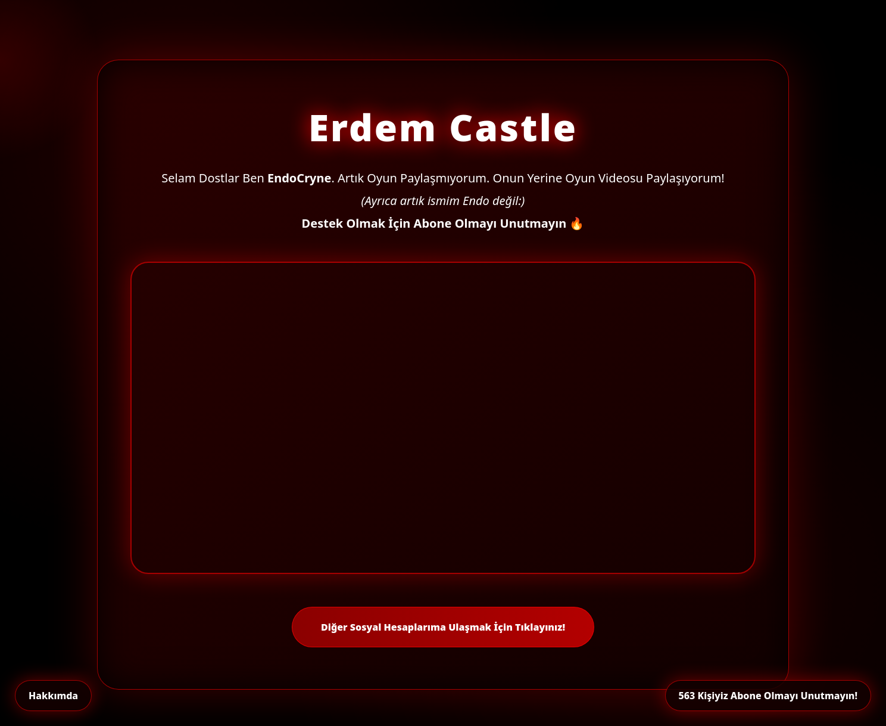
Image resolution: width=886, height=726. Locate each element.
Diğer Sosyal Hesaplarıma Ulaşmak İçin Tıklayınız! (443, 627)
